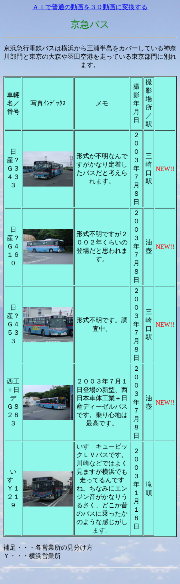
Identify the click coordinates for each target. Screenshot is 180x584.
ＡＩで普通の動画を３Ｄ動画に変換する (90, 7)
